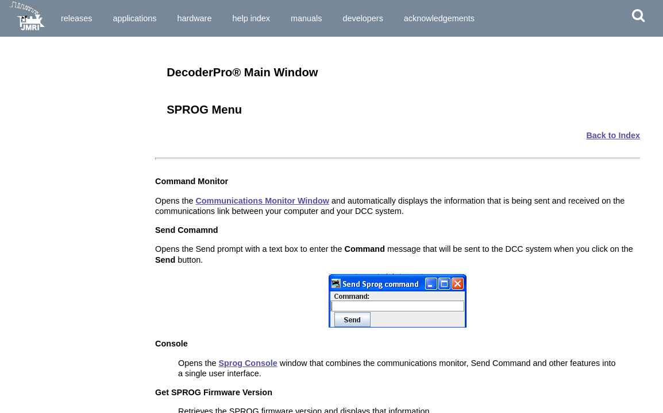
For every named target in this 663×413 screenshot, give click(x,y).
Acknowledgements (439, 18)
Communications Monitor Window (262, 200)
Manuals (306, 18)
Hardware (194, 18)
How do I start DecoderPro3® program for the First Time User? (73, 160)
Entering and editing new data (59, 328)
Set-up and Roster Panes (50, 388)
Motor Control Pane (41, 408)
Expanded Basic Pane (45, 397)
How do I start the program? (56, 146)
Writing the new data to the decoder (69, 338)
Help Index (251, 18)
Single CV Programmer (47, 249)
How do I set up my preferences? (64, 174)
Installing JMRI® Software (52, 79)
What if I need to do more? (53, 359)
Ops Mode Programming (49, 269)
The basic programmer (47, 308)
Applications (134, 18)
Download (121, 50)
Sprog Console (247, 363)
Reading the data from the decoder (67, 318)
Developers (362, 18)
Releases (76, 18)
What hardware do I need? (53, 135)
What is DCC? (32, 107)
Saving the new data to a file (56, 349)
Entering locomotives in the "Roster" (71, 298)
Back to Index (613, 135)
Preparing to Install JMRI (50, 68)
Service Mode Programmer (53, 259)
